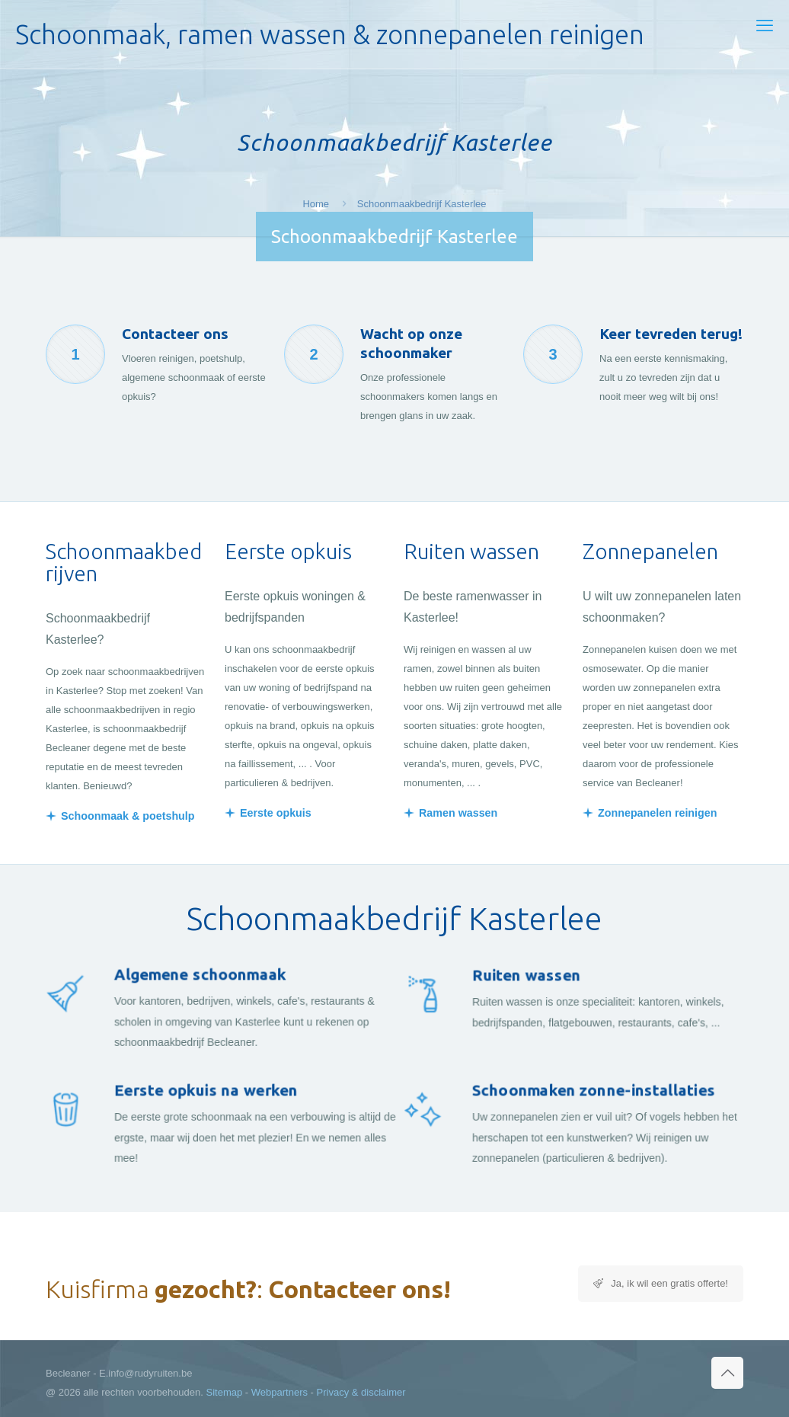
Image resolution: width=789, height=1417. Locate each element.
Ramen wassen (458, 813)
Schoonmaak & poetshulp (128, 816)
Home (315, 204)
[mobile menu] (765, 26)
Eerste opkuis (275, 813)
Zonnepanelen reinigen (657, 813)
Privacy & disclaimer (361, 1392)
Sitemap (224, 1392)
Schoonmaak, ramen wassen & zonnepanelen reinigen (329, 34)
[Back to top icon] (727, 1373)
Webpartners (279, 1392)
